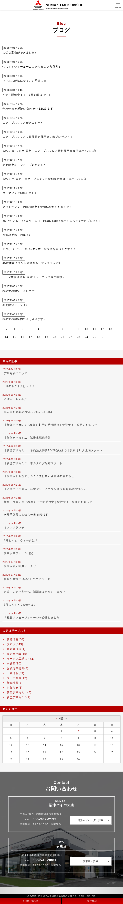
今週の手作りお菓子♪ (16, 235)
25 (94, 337)
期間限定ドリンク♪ (15, 305)
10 (86, 329)
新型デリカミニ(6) (19, 692)
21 (62, 337)
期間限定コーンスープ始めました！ (26, 164)
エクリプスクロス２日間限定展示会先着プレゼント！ (37, 136)
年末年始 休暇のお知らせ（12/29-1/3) (28, 108)
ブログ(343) (15, 644)
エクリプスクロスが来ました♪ (22, 122)
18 (38, 337)
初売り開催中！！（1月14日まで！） (27, 94)
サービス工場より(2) (20, 658)
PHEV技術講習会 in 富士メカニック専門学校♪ (33, 277)
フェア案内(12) (17, 678)
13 (110, 329)
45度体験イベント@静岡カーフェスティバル (32, 263)
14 (6, 337)
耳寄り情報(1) (16, 649)
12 (102, 329)
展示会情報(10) (17, 654)
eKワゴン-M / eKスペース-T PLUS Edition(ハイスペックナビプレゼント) (52, 220)
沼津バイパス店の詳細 (91, 820)
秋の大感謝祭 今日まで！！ (21, 291)
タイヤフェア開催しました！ (21, 193)
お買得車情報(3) (17, 668)
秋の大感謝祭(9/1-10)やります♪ (23, 319)
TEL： (40, 819)
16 (22, 337)
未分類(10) (14, 663)
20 (54, 337)
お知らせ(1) (15, 687)
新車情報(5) (15, 682)
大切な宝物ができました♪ (19, 52)
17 (30, 337)
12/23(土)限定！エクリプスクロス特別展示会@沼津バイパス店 (44, 178)
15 (14, 337)
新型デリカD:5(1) (18, 697)
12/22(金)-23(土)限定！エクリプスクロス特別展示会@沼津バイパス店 (49, 150)
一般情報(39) (15, 673)
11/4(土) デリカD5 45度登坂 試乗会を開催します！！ (39, 249)
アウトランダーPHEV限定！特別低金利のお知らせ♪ (36, 206)
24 (86, 337)
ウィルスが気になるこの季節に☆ (24, 80)
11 (94, 329)
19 (46, 337)
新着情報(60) (15, 639)
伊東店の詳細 (90, 861)
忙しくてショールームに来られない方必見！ (31, 66)
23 (78, 337)
